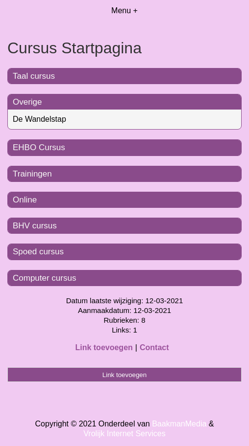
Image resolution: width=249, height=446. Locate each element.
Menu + (124, 10)
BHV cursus (35, 225)
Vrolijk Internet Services (124, 433)
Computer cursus (44, 278)
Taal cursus (34, 76)
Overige (27, 102)
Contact (154, 347)
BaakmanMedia (179, 424)
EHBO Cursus (39, 147)
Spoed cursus (38, 251)
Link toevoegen (103, 347)
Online (25, 199)
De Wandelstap (39, 119)
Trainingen (32, 173)
